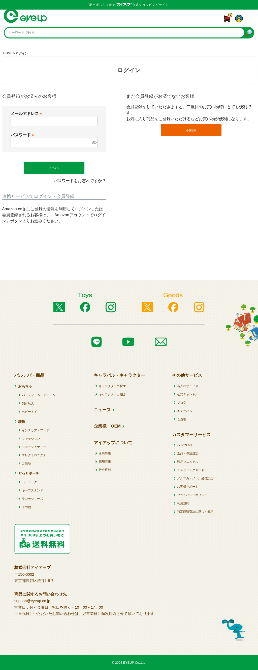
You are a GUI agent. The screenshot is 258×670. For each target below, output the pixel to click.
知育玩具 (28, 403)
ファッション (31, 438)
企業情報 (105, 453)
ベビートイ (29, 411)
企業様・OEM (107, 426)
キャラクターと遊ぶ (112, 394)
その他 (26, 507)
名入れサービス (187, 386)
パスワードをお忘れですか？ (80, 181)
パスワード (23, 135)
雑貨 (21, 422)
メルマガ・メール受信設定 (195, 478)
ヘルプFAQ (184, 445)
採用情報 (105, 461)
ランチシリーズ (32, 498)
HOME (7, 53)
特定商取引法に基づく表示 (195, 511)
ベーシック (29, 482)
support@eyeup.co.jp (32, 601)
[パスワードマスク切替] (94, 142)
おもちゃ (25, 386)
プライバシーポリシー (192, 495)
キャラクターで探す (112, 386)
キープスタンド (32, 490)
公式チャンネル (187, 394)
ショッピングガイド (190, 470)
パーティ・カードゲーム (38, 395)
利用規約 (183, 503)
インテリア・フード (35, 430)
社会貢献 (105, 470)
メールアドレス (27, 113)
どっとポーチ (28, 473)
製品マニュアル (187, 462)
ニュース (102, 409)
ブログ (181, 402)
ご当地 (26, 463)
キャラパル (184, 411)
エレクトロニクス (34, 455)
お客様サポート (187, 486)
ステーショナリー (34, 447)
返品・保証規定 (187, 453)
